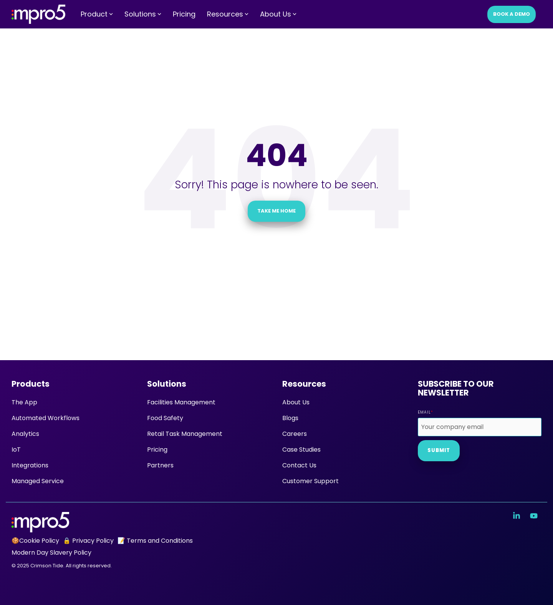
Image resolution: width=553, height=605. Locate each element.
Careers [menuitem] (294, 433)
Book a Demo (511, 14)
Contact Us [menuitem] (299, 465)
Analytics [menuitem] (25, 433)
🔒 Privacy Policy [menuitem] (88, 540)
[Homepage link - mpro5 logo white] (40, 528)
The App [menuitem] (24, 402)
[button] (517, 516)
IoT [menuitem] (16, 449)
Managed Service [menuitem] (38, 481)
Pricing (184, 14)
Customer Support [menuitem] (310, 481)
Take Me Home (276, 210)
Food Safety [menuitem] (165, 418)
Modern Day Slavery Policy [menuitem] (51, 552)
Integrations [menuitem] (30, 465)
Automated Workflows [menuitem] (45, 418)
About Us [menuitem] (296, 402)
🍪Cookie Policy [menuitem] (35, 540)
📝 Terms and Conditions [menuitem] (155, 540)
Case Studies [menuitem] (301, 449)
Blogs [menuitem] (290, 418)
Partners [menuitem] (160, 465)
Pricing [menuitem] (157, 449)
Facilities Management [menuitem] (181, 402)
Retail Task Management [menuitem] (184, 433)
